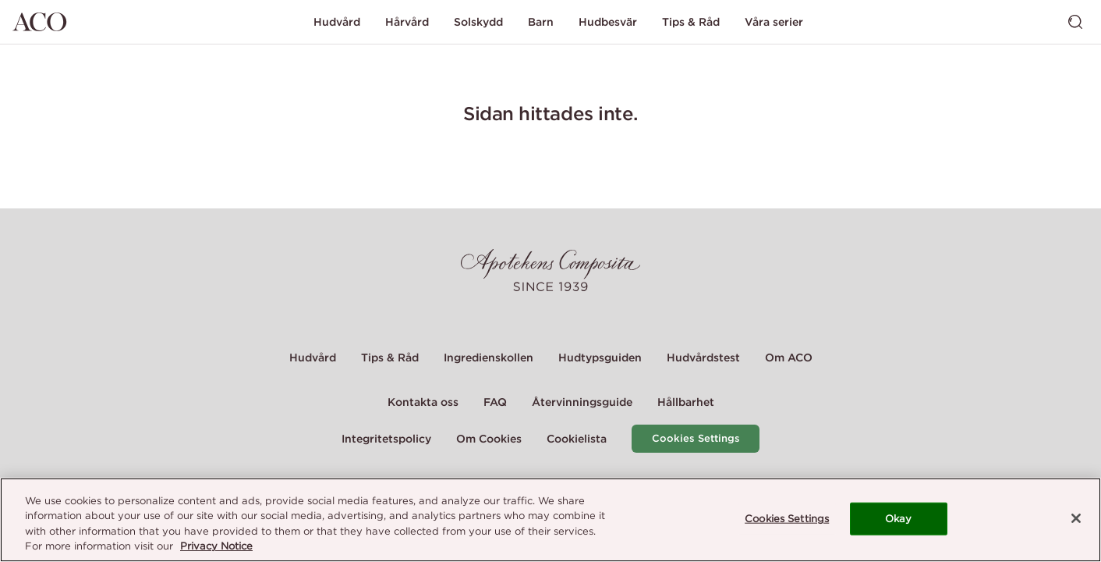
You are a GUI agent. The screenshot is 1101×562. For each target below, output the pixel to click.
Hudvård (336, 22)
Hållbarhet (685, 402)
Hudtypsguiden (600, 357)
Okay (898, 518)
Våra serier (774, 22)
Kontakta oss (423, 402)
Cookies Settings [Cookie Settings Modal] (696, 438)
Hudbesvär (608, 22)
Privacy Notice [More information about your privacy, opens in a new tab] (216, 546)
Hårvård (407, 22)
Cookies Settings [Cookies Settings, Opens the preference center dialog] (787, 518)
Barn (541, 22)
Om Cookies (489, 439)
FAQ (495, 402)
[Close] (1076, 518)
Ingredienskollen (488, 357)
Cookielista (577, 439)
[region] (550, 520)
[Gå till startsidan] (40, 22)
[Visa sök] (1075, 22)
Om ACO (788, 357)
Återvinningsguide (582, 402)
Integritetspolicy (386, 439)
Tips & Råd (691, 22)
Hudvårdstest (703, 357)
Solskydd (478, 22)
